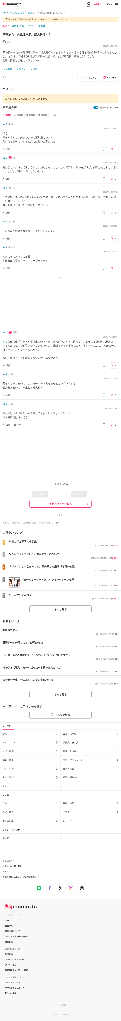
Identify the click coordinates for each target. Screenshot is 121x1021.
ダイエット (8, 768)
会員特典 (9, 926)
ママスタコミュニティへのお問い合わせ (20, 877)
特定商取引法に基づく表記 (16, 970)
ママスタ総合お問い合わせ (16, 936)
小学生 (66, 812)
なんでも (7, 734)
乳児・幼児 (8, 812)
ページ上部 (60, 1005)
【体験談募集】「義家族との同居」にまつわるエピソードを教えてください (37, 19)
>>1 (5, 341)
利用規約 (9, 954)
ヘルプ (5, 872)
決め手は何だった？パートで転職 (28, 26)
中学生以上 (8, 820)
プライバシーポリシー (14, 959)
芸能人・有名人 (70, 742)
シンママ (67, 820)
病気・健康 (8, 760)
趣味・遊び (8, 777)
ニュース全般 (69, 734)
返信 (8, 149)
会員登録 (97, 4)
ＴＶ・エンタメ (10, 742)
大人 (5, 786)
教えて (22, 69)
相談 (35, 69)
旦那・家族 (8, 751)
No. (5, 124)
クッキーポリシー (12, 965)
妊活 (5, 803)
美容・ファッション (73, 760)
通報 (4, 77)
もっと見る (60, 609)
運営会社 (9, 942)
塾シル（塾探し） (12, 993)
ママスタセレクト (12, 982)
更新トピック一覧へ (60, 504)
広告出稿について (12, 931)
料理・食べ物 (69, 751)
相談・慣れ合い (70, 777)
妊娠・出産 (68, 803)
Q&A (7, 920)
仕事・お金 (68, 768)
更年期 (9, 69)
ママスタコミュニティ (14, 988)
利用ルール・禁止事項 (12, 866)
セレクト (7, 837)
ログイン (108, 4)
